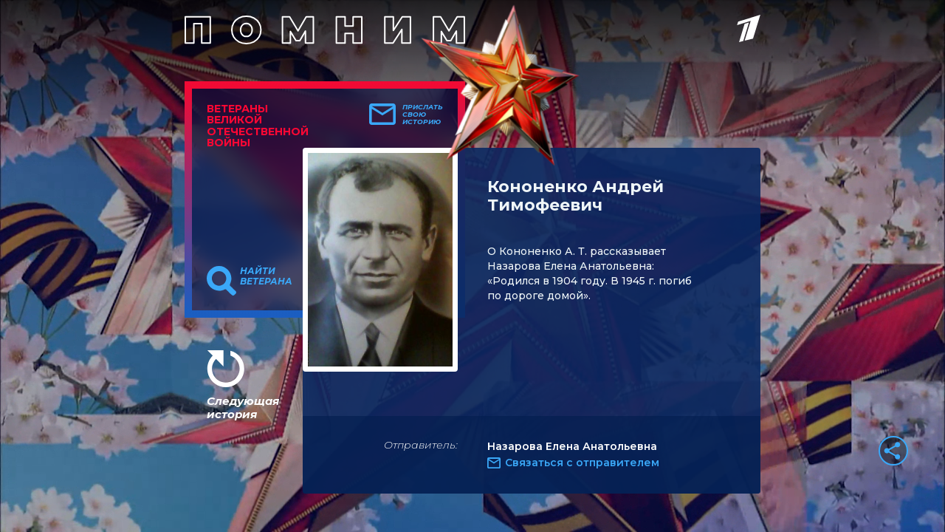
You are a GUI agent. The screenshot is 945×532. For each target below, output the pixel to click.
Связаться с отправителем (582, 462)
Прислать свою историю (422, 114)
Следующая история (243, 407)
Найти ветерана (266, 276)
